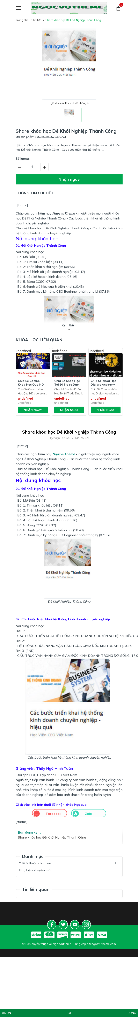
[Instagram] (86, 924)
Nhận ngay (69, 179)
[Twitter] (63, 924)
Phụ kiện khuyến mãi (35, 870)
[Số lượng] (32, 167)
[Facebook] (51, 924)
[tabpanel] (69, 64)
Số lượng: (23, 159)
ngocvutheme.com (104, 944)
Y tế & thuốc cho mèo (35, 863)
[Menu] (23, 8)
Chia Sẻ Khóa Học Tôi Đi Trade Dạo (67, 382)
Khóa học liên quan (39, 339)
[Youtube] (74, 924)
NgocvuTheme (63, 213)
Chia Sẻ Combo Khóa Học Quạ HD (31, 382)
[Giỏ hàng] (118, 8)
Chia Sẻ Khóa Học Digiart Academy (103, 382)
